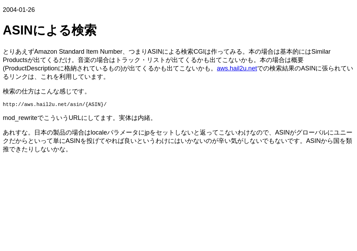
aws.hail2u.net (237, 68)
